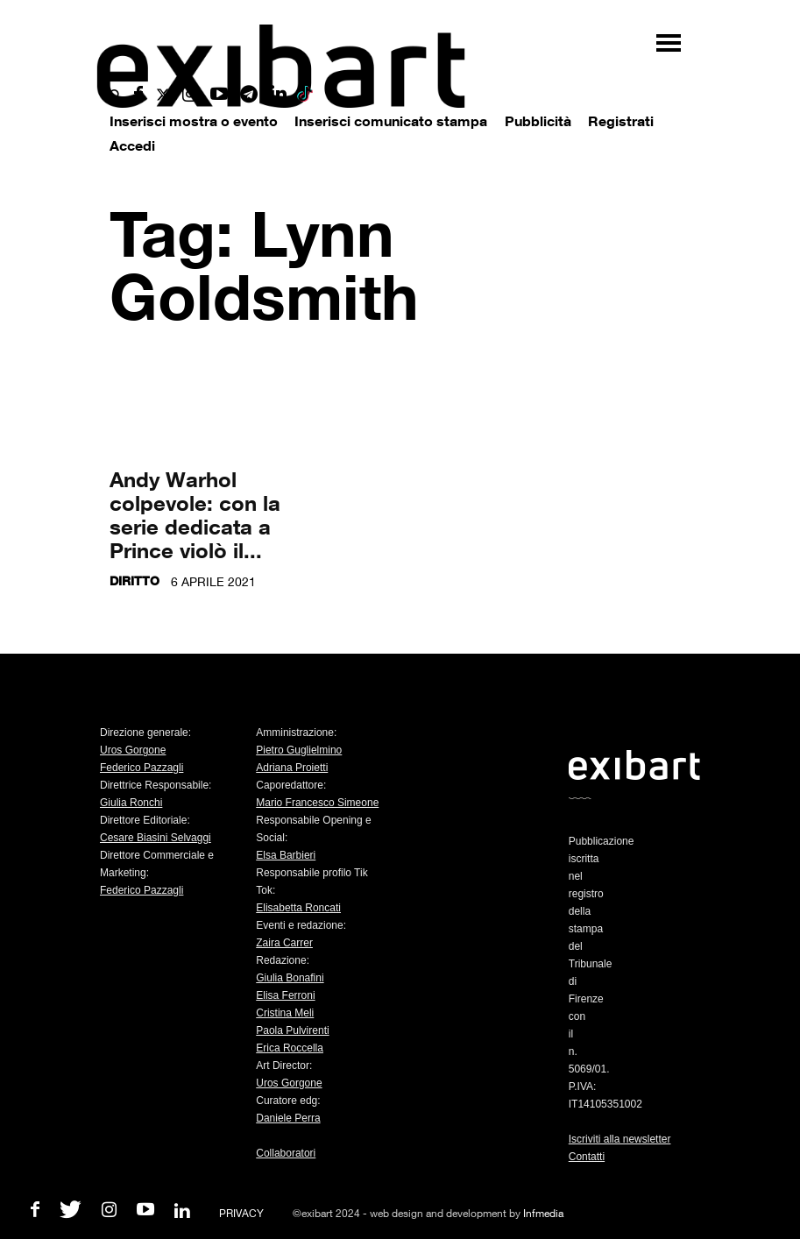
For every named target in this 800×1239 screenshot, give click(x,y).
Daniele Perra (288, 1118)
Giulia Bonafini (289, 978)
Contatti (587, 1156)
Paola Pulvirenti (292, 1030)
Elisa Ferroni (285, 995)
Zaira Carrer (284, 943)
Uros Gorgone (133, 750)
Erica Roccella (289, 1048)
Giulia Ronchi (131, 802)
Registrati (621, 121)
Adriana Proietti (292, 767)
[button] (116, 96)
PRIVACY (241, 1213)
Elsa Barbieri (285, 855)
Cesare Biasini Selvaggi (155, 838)
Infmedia (543, 1213)
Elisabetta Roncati (298, 908)
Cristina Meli (285, 1013)
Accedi (132, 145)
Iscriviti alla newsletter (620, 1139)
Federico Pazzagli (141, 767)
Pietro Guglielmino (299, 750)
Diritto (134, 580)
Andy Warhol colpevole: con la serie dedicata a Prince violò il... (195, 514)
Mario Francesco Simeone (317, 802)
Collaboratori (285, 1153)
